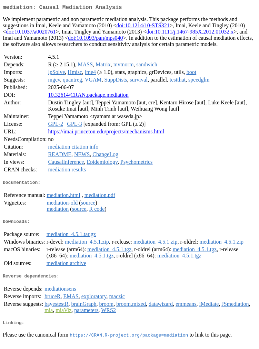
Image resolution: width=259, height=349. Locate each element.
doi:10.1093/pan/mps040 (95, 39)
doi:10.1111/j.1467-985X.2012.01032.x (189, 33)
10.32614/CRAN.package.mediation (88, 96)
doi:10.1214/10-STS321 (142, 27)
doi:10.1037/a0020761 (31, 33)
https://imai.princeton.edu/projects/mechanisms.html (106, 133)
